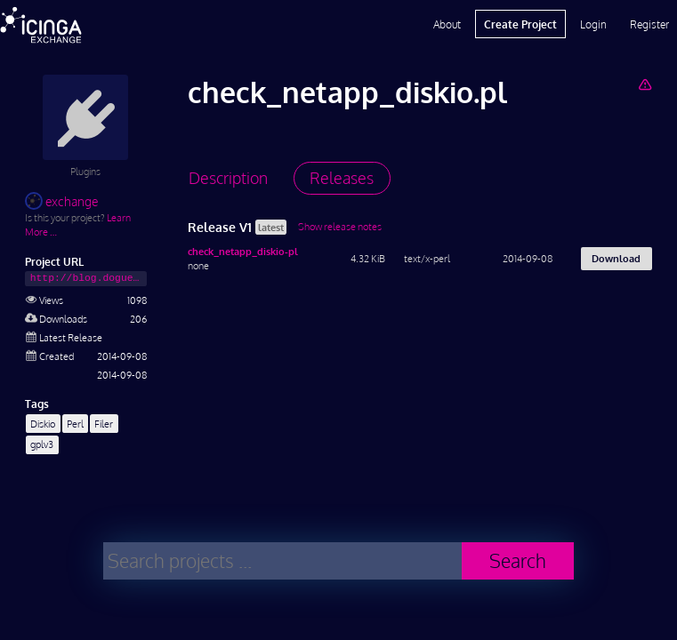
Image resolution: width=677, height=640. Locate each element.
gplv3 (41, 444)
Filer (103, 423)
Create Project (520, 24)
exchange (61, 201)
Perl (75, 423)
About (447, 24)
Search (517, 560)
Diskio (42, 423)
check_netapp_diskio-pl (243, 251)
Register (649, 24)
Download (616, 258)
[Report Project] (644, 84)
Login (593, 24)
